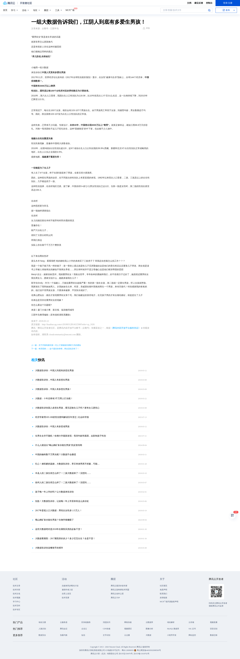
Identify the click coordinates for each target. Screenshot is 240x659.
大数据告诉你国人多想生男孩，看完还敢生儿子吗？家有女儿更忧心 (67, 408)
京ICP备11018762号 (141, 654)
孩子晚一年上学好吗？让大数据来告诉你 (54, 492)
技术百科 (16, 606)
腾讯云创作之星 (117, 594)
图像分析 (149, 629)
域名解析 (170, 622)
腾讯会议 (63, 629)
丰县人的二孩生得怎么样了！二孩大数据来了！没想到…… (63, 473)
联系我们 (163, 594)
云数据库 (149, 622)
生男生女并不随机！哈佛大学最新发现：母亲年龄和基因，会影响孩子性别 (70, 436)
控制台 (209, 3)
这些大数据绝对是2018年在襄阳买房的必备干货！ (58, 529)
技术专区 (16, 610)
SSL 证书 (192, 629)
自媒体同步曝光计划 (70, 586)
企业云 (84, 629)
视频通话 (128, 629)
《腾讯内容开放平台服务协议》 (126, 328)
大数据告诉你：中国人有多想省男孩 (52, 426)
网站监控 (192, 635)
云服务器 (63, 622)
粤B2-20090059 (128, 650)
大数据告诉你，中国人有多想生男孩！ (53, 389)
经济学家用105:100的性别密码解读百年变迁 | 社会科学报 (62, 417)
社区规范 (163, 586)
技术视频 (16, 598)
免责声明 (163, 590)
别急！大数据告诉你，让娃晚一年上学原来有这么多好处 (62, 501)
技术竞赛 (65, 598)
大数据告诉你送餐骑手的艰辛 (49, 548)
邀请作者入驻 (67, 590)
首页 (5, 10)
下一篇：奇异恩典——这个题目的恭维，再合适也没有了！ (55, 349)
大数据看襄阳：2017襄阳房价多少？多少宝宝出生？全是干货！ (65, 538)
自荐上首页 (66, 594)
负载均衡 (63, 635)
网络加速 (128, 622)
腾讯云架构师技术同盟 (120, 590)
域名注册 (42, 622)
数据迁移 (213, 635)
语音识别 (213, 629)
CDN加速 (106, 629)
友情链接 (163, 598)
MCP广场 (70, 10)
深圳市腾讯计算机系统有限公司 (92, 650)
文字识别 (106, 635)
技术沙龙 (16, 594)
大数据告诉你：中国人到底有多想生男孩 (54, 370)
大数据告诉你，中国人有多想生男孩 (52, 380)
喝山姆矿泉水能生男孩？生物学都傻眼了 (54, 520)
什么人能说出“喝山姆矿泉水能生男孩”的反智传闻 (58, 445)
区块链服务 (86, 622)
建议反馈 (198, 3)
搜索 (209, 10)
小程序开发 (171, 635)
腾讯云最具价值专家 (119, 586)
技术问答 (16, 590)
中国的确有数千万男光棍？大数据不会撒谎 (55, 454)
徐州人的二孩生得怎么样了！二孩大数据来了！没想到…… (63, 482)
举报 (146, 28)
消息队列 (106, 622)
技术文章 (16, 586)
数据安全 (42, 635)
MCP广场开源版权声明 (169, 602)
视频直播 (213, 622)
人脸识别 (42, 629)
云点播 (127, 635)
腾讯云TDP (115, 598)
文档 (189, 3)
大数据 (148, 635)
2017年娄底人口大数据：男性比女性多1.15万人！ (58, 510)
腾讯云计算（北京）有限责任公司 (104, 654)
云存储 (191, 622)
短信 (83, 635)
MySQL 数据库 (173, 629)
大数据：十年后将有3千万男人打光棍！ (54, 398)
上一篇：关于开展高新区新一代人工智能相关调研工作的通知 (56, 345)
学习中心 (16, 602)
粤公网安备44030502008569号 (149, 650)
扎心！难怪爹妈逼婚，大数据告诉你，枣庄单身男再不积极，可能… (67, 464)
